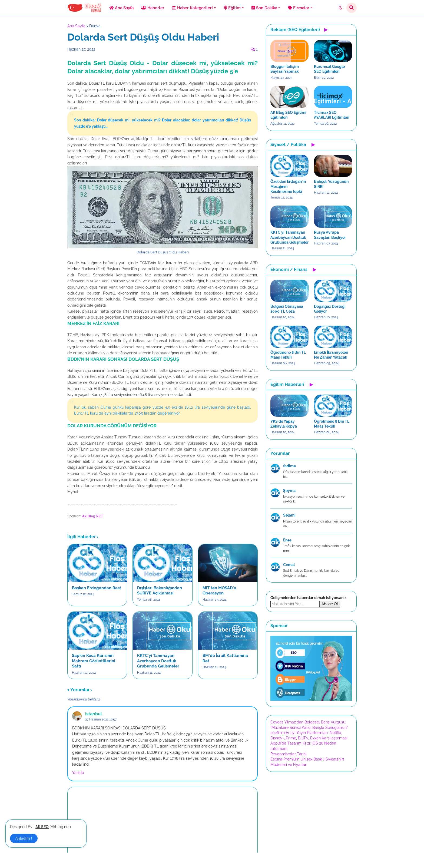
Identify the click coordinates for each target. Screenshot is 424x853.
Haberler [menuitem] (152, 7)
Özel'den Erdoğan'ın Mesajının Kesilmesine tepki (288, 186)
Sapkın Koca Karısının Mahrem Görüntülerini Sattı (93, 661)
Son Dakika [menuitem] (264, 7)
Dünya (95, 26)
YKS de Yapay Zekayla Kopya (283, 423)
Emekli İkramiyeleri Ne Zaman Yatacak (331, 354)
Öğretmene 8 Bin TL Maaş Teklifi (288, 354)
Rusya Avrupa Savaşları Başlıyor (330, 234)
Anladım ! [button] (23, 838)
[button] (340, 8)
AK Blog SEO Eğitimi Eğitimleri (288, 115)
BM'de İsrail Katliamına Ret (225, 658)
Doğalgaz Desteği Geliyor (330, 308)
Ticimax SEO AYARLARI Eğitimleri (331, 115)
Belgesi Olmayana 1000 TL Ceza (286, 308)
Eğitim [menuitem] (232, 7)
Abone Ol (330, 604)
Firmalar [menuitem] (298, 7)
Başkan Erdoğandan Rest (96, 588)
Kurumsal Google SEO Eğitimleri (329, 69)
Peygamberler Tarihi (288, 754)
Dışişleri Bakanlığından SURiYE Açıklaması (159, 591)
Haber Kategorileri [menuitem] (192, 7)
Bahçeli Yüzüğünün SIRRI (331, 184)
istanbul (93, 713)
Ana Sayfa (76, 26)
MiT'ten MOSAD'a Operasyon (219, 591)
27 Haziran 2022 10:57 (101, 719)
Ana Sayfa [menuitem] (121, 7)
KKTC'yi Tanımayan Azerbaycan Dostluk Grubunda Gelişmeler (158, 661)
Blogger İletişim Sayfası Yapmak (284, 69)
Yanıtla (78, 773)
